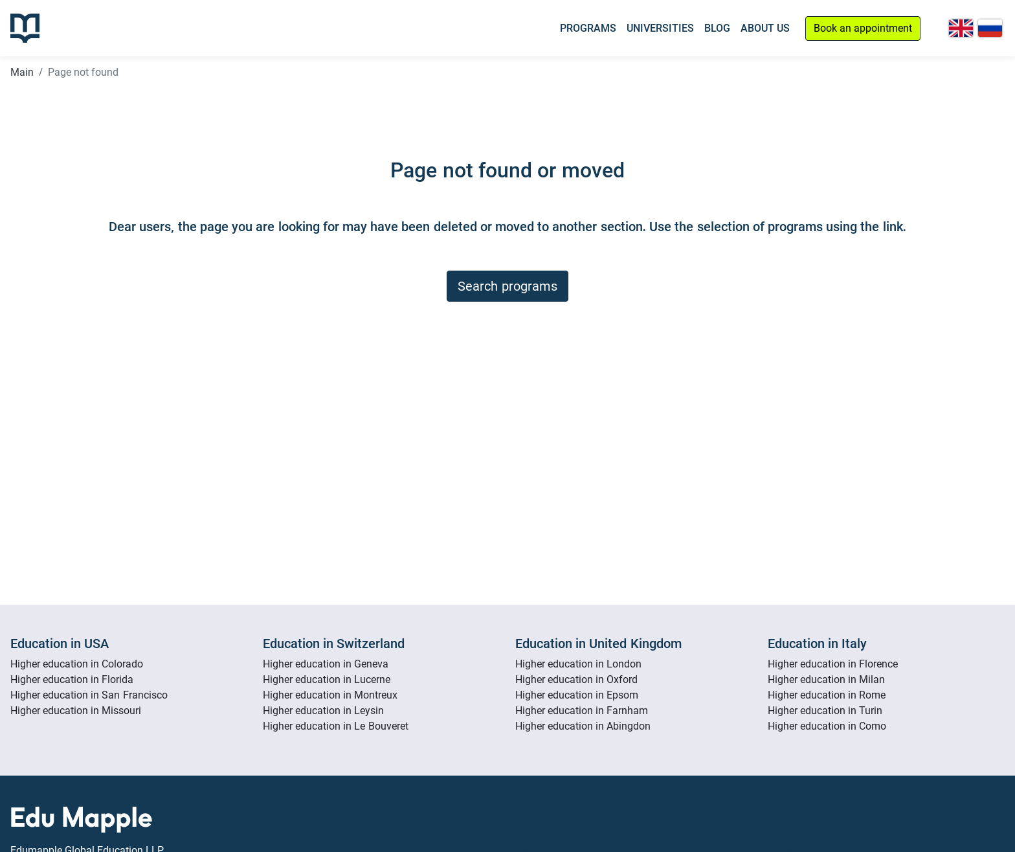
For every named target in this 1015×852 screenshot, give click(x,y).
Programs (588, 28)
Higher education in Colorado (76, 664)
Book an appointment (863, 28)
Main (22, 72)
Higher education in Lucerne (326, 679)
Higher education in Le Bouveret (335, 726)
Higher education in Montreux (330, 695)
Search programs (507, 286)
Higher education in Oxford (576, 679)
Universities (660, 28)
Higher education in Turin (825, 710)
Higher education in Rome (827, 695)
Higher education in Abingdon (583, 726)
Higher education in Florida (71, 679)
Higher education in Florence (833, 664)
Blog (717, 28)
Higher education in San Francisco (89, 695)
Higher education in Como (827, 726)
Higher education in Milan (826, 679)
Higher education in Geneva (325, 664)
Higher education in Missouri (75, 710)
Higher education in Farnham (581, 710)
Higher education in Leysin (323, 710)
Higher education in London (578, 664)
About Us (765, 28)
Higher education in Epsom (576, 695)
